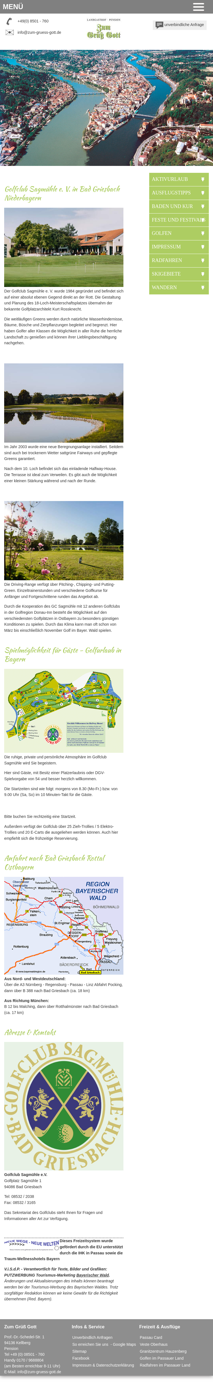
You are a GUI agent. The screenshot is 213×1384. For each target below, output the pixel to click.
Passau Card (151, 1337)
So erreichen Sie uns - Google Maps (104, 1344)
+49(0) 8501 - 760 (33, 21)
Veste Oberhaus (154, 1344)
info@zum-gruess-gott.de (39, 32)
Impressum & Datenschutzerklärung (103, 1365)
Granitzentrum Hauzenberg (163, 1351)
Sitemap (79, 1351)
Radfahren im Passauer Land (165, 1365)
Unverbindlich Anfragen (92, 1337)
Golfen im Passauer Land (162, 1358)
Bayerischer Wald (92, 1275)
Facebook (80, 1358)
